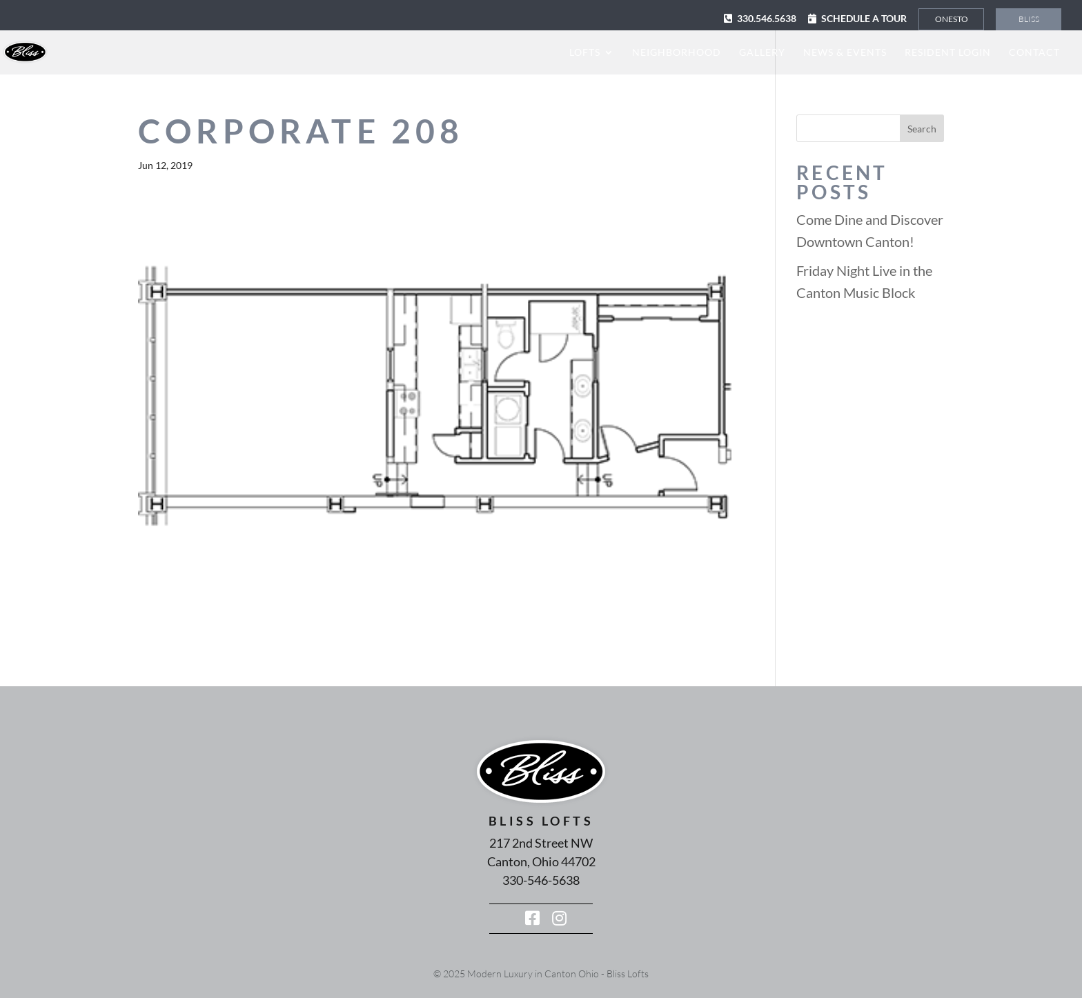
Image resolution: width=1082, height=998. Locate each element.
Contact (1034, 53)
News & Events (845, 53)
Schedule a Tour (864, 18)
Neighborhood (676, 53)
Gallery (762, 53)
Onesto (951, 19)
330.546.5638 (766, 18)
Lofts (584, 53)
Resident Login (948, 53)
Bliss (1029, 19)
